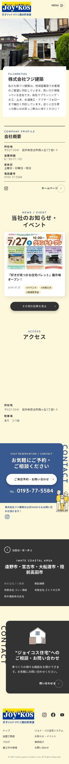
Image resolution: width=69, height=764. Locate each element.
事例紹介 (39, 741)
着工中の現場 (10, 747)
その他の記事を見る (34, 306)
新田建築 (40, 583)
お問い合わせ (42, 747)
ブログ (6, 741)
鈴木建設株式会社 (14, 596)
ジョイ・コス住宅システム (49, 730)
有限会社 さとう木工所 (47, 589)
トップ (6, 730)
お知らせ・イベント (45, 736)
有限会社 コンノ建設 (15, 589)
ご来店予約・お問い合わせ (31, 479)
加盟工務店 (9, 736)
